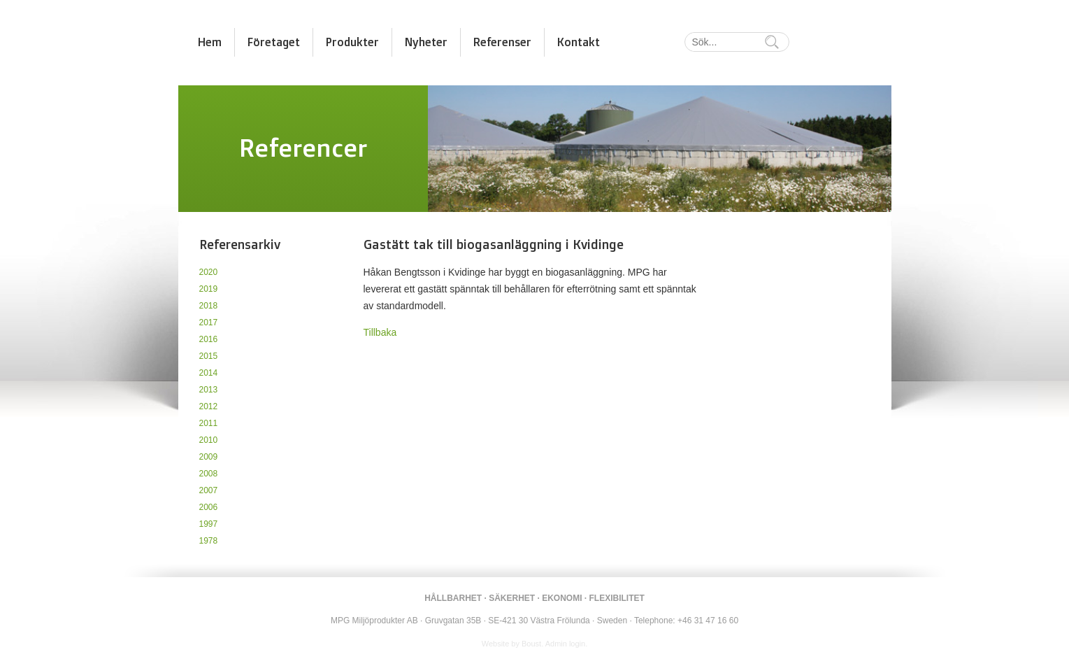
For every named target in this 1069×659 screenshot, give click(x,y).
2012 (208, 406)
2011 (208, 423)
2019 (208, 289)
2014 (208, 373)
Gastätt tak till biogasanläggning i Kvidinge (494, 244)
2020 (208, 272)
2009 (208, 457)
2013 (208, 390)
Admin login (565, 643)
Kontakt (578, 42)
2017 (208, 322)
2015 (208, 356)
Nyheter (426, 42)
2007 (208, 490)
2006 (208, 507)
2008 (208, 474)
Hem (210, 42)
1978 (208, 541)
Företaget (273, 42)
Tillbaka (380, 332)
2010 (208, 440)
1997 (208, 524)
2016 (208, 339)
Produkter (352, 42)
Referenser (502, 42)
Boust (531, 643)
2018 (208, 306)
